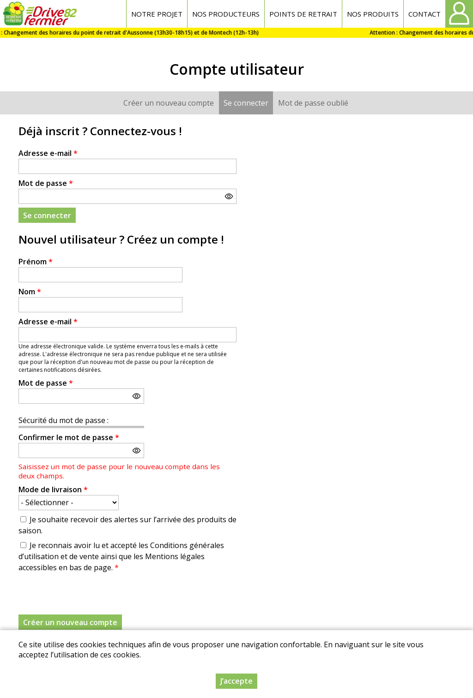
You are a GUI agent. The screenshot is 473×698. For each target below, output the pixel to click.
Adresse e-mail (48, 153)
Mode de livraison (53, 489)
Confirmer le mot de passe (68, 437)
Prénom (35, 262)
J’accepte (236, 681)
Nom (29, 291)
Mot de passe (45, 183)
